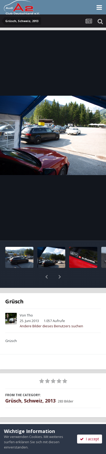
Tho (30, 301)
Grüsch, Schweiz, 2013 (30, 387)
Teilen (26, 418)
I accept (89, 438)
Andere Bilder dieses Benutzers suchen (51, 312)
